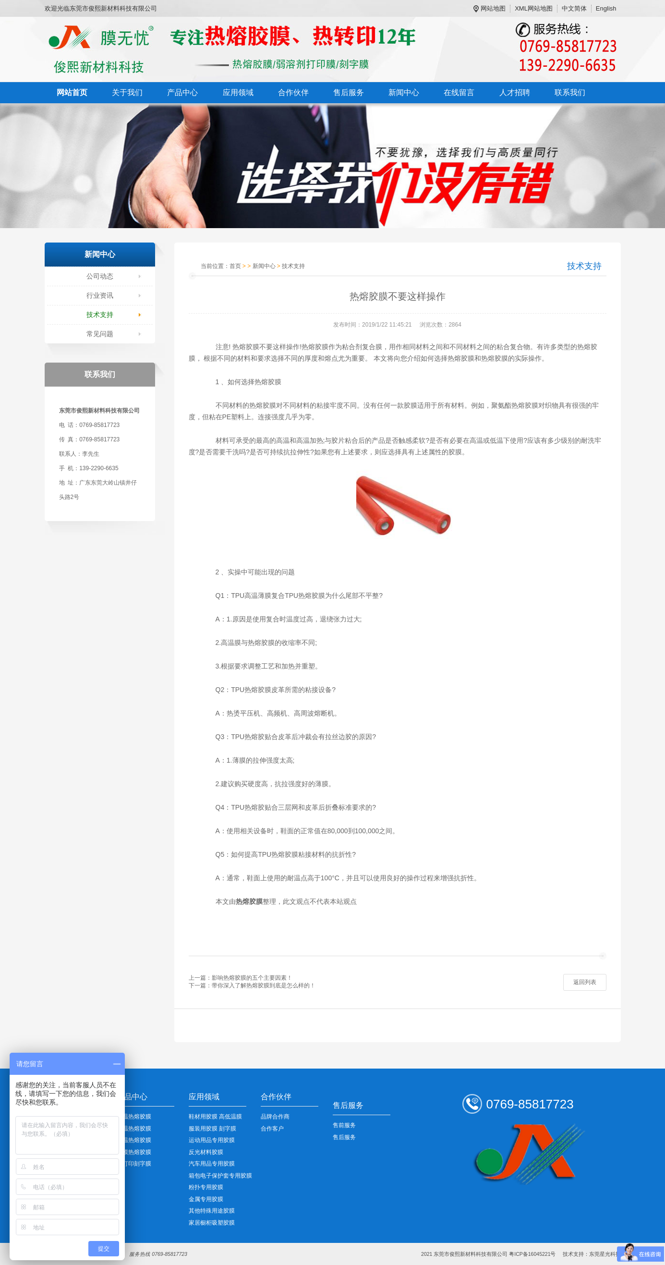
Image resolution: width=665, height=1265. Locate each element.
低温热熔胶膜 (134, 1116)
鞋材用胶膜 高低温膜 (215, 1116)
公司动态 (99, 276)
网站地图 (493, 8)
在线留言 (459, 92)
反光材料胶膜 (206, 1152)
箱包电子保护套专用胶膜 (220, 1175)
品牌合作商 (275, 1116)
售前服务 (344, 1125)
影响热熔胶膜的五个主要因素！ (252, 977)
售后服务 (348, 92)
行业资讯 (99, 295)
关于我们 (127, 92)
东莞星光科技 (605, 1254)
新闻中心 (403, 92)
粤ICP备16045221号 (532, 1254)
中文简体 (574, 8)
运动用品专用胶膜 (212, 1140)
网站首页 (72, 92)
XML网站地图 (534, 8)
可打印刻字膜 (134, 1163)
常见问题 (99, 334)
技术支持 (99, 314)
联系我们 (570, 92)
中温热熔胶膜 (134, 1128)
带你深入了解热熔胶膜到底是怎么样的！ (263, 985)
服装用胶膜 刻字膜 (212, 1128)
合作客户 (272, 1128)
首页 (235, 266)
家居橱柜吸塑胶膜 (212, 1222)
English (606, 8)
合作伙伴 (293, 92)
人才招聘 (514, 92)
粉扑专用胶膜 (206, 1187)
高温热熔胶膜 (134, 1140)
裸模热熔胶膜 (134, 1152)
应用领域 (238, 92)
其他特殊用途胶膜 (212, 1210)
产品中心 (182, 92)
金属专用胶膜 (206, 1199)
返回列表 (584, 982)
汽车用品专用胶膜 (212, 1163)
